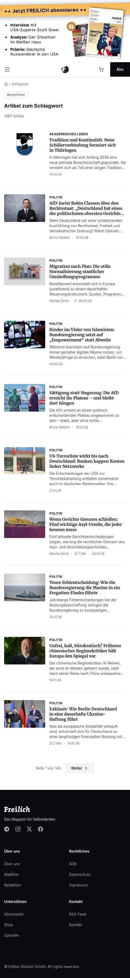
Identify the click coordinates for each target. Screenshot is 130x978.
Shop (8, 925)
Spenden (11, 935)
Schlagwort (20, 84)
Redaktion (12, 885)
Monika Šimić (59, 301)
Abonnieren (14, 914)
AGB (73, 864)
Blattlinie (11, 874)
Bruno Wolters (59, 237)
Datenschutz (79, 874)
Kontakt (75, 925)
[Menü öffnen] (7, 69)
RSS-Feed (77, 914)
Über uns (12, 864)
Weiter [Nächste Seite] (79, 768)
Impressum (78, 885)
